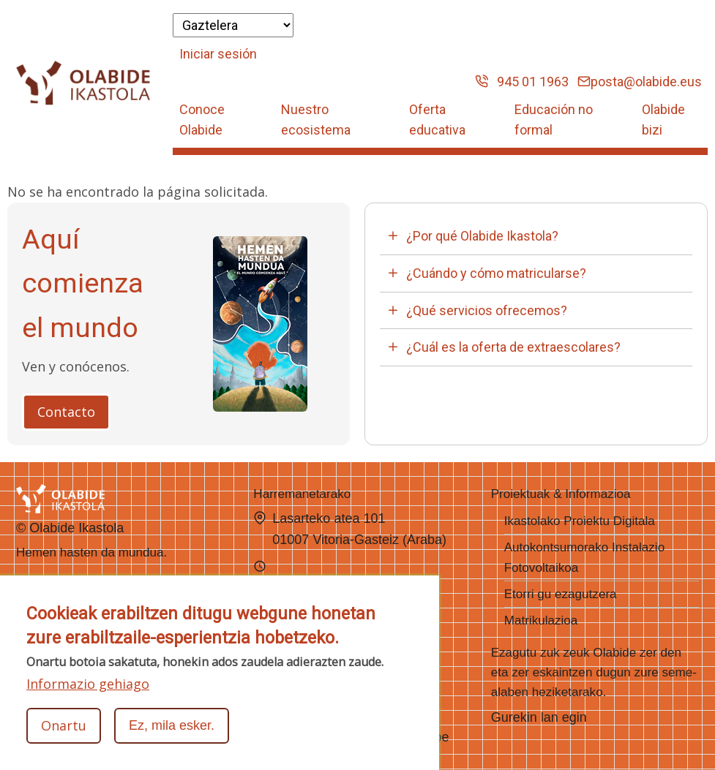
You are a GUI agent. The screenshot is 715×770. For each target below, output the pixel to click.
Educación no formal (553, 120)
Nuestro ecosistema (316, 120)
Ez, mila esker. (171, 726)
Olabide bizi (663, 120)
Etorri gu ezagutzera (560, 594)
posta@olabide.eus (639, 81)
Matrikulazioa (541, 620)
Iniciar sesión (218, 53)
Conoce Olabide (202, 120)
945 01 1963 (522, 81)
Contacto (66, 411)
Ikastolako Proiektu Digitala (579, 521)
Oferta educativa (437, 120)
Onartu (63, 726)
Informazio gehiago (87, 684)
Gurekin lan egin (539, 717)
